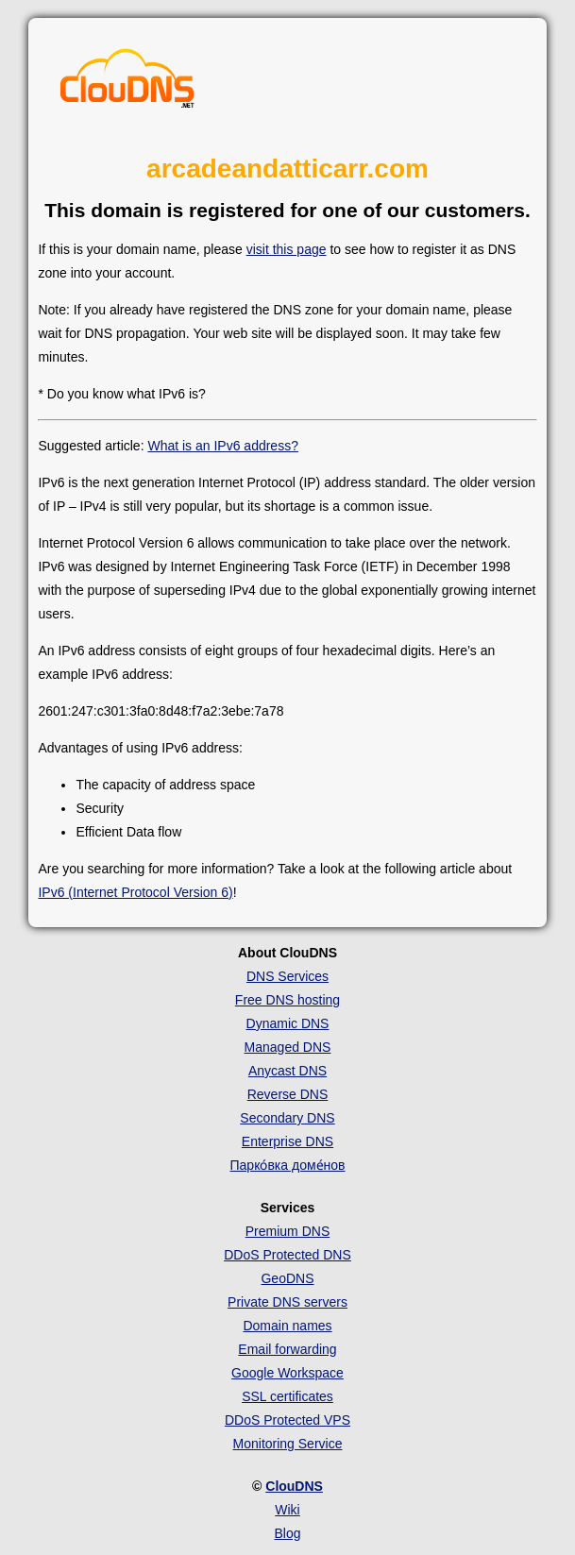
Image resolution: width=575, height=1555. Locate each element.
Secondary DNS (287, 1117)
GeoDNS (287, 1278)
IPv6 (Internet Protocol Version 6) (135, 892)
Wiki (287, 1509)
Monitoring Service (288, 1443)
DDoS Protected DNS (287, 1254)
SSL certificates (287, 1396)
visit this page (286, 249)
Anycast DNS (287, 1070)
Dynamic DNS (288, 1023)
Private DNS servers (287, 1302)
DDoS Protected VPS (287, 1420)
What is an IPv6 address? (222, 445)
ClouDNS (294, 1486)
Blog (287, 1533)
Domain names (287, 1325)
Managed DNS (288, 1047)
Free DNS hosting (287, 999)
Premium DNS (287, 1231)
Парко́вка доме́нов (288, 1165)
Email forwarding (287, 1349)
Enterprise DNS (287, 1141)
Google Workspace (287, 1372)
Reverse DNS (288, 1094)
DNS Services (287, 976)
